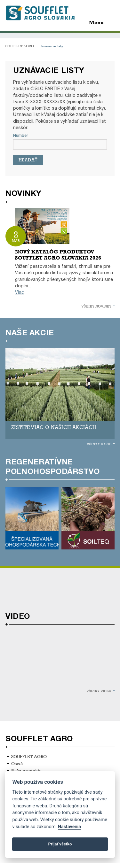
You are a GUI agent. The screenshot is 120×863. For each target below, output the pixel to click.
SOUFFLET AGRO (19, 46)
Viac (19, 292)
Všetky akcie (99, 444)
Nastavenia (69, 826)
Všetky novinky (96, 306)
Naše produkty (26, 770)
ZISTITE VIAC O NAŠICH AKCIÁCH (53, 427)
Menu (96, 22)
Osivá (17, 763)
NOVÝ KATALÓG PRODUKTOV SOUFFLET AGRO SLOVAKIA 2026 (58, 255)
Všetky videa (98, 691)
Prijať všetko (60, 844)
